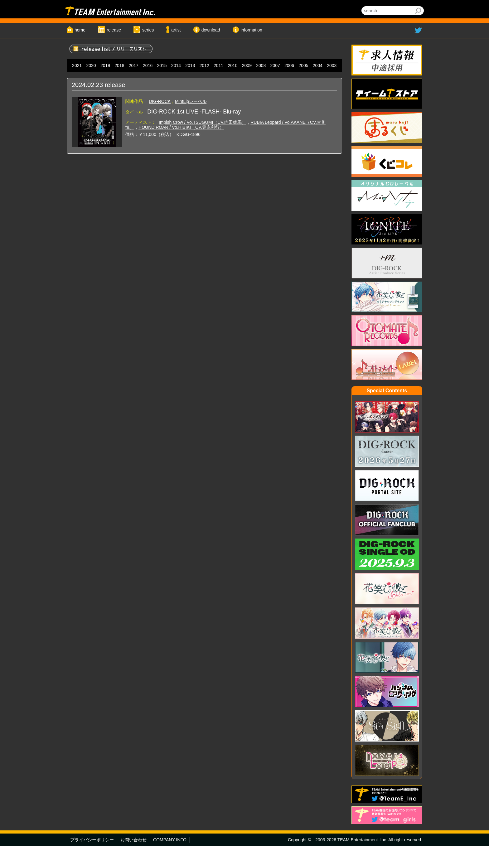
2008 (261, 65)
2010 (232, 65)
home (80, 29)
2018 (119, 65)
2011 (218, 65)
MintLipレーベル (190, 101)
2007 (275, 65)
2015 (162, 65)
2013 (190, 65)
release (114, 29)
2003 (331, 65)
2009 (247, 65)
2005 (303, 65)
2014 (176, 65)
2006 (289, 65)
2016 (148, 65)
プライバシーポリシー (92, 839)
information (251, 29)
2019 (105, 65)
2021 (77, 65)
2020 (91, 65)
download (210, 29)
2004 (317, 65)
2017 (133, 65)
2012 (204, 65)
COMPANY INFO (169, 839)
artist (176, 29)
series (148, 29)
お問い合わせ (133, 839)
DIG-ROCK (160, 101)
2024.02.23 (87, 84)
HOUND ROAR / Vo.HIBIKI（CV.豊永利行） (181, 127)
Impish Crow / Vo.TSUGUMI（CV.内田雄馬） (202, 122)
